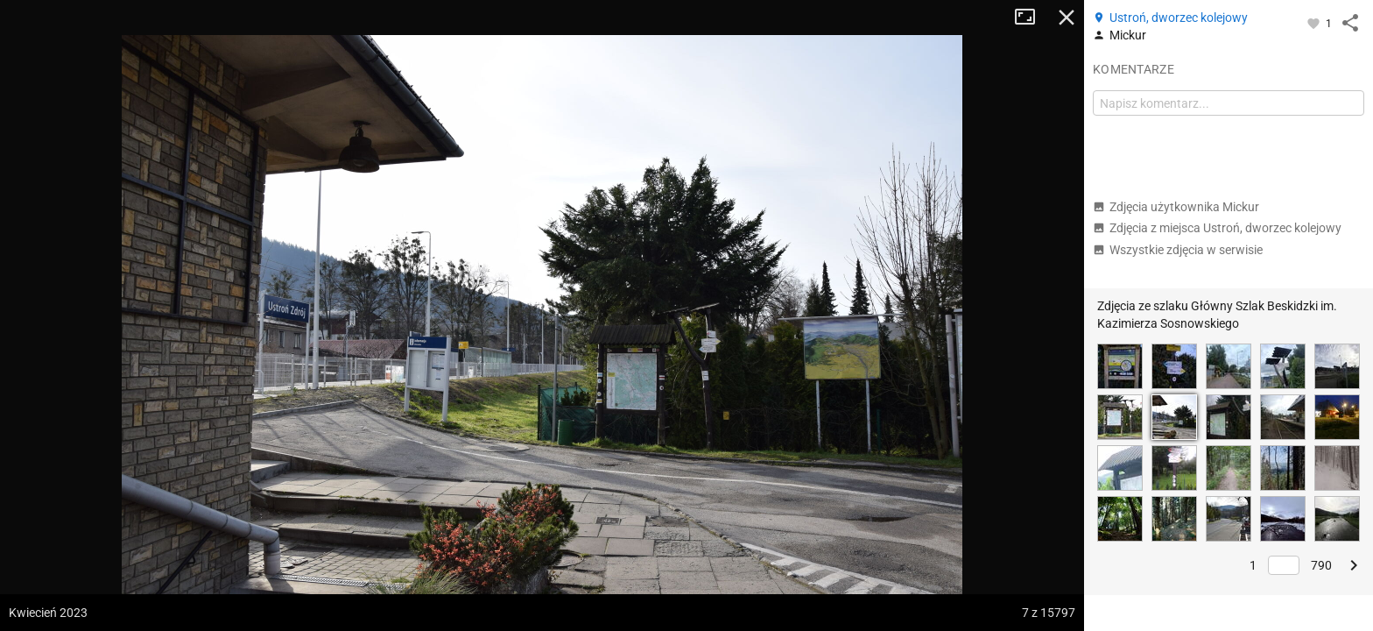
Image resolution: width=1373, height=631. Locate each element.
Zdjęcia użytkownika (1176, 207)
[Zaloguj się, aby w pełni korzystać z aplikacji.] (1314, 23)
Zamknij (1066, 17)
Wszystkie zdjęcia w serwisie (1178, 250)
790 (1321, 565)
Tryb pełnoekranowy (1031, 17)
